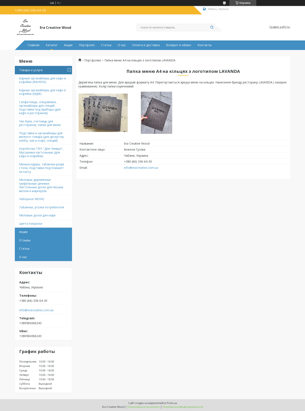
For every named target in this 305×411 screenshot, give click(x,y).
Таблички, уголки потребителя (41, 207)
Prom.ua (172, 403)
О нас (122, 45)
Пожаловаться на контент (143, 407)
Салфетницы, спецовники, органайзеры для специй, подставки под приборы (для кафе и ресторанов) (40, 107)
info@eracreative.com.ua (36, 310)
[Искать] (212, 27)
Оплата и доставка (146, 45)
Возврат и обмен (178, 45)
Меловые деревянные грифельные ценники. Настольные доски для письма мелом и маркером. (41, 185)
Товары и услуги (31, 70)
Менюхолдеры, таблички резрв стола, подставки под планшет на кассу (41, 168)
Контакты (204, 45)
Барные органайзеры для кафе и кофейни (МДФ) (42, 92)
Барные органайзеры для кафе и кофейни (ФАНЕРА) (42, 80)
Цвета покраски (30, 223)
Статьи (106, 45)
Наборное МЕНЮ (31, 199)
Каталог (52, 45)
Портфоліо (87, 45)
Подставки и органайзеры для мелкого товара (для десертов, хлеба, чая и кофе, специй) (41, 137)
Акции (68, 45)
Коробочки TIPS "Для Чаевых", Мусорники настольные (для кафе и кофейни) (41, 152)
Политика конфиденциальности (182, 407)
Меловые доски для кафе (37, 215)
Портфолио (92, 60)
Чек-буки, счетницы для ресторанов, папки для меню (40, 123)
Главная (33, 45)
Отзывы (24, 240)
